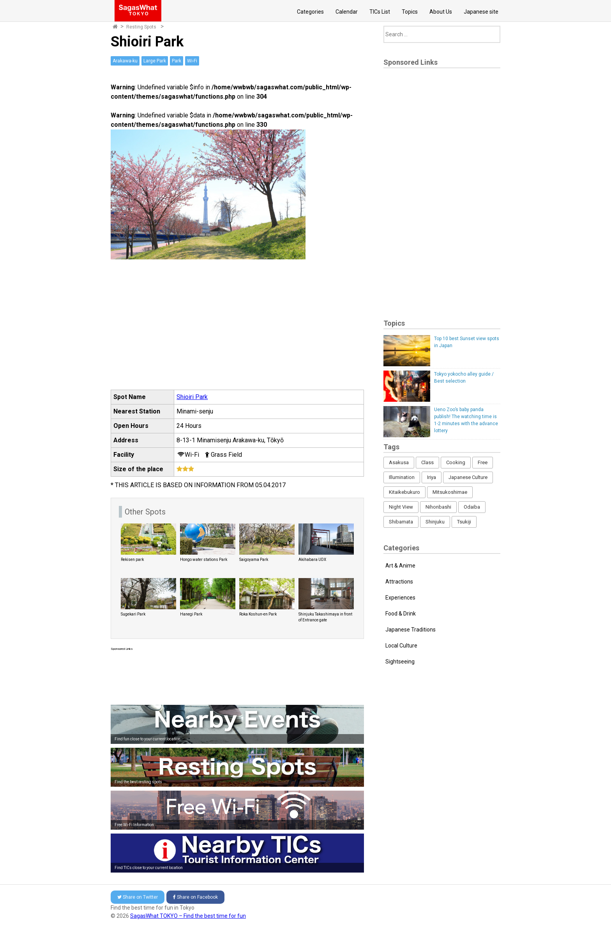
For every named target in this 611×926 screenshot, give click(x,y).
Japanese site (481, 12)
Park (176, 61)
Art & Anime (400, 565)
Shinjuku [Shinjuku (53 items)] (435, 522)
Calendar (347, 12)
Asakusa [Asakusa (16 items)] (399, 462)
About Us (440, 12)
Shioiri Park (192, 397)
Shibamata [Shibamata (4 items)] (401, 522)
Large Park (154, 61)
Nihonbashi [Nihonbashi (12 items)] (438, 507)
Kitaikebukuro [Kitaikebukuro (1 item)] (404, 492)
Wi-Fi (192, 61)
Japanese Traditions (410, 629)
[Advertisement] (237, 676)
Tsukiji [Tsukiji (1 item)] (464, 522)
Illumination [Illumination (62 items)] (402, 477)
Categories (310, 12)
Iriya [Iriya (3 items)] (431, 477)
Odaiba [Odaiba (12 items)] (472, 507)
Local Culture (401, 645)
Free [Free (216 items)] (482, 462)
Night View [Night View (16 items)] (401, 507)
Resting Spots (141, 27)
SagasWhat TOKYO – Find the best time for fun (188, 916)
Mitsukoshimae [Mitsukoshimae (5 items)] (450, 492)
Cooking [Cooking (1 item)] (455, 462)
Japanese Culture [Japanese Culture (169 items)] (468, 477)
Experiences (400, 597)
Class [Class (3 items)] (427, 462)
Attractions (399, 581)
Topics (410, 12)
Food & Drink (400, 613)
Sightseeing (400, 661)
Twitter (137, 897)
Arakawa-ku (125, 61)
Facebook (195, 897)
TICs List (379, 12)
